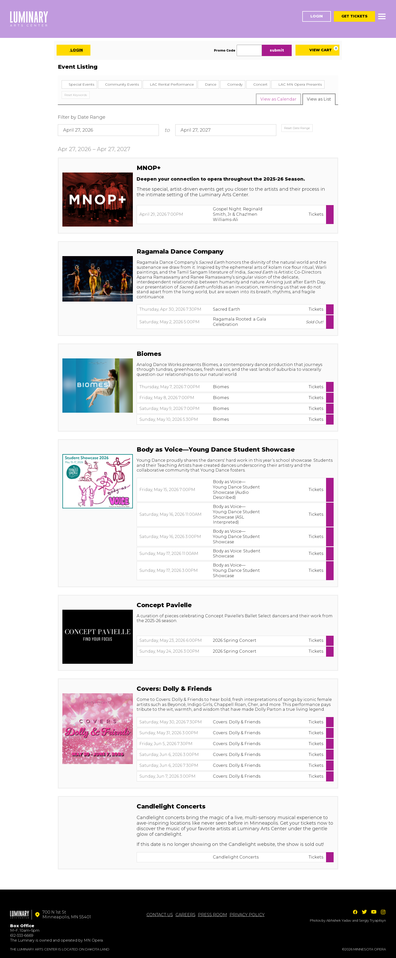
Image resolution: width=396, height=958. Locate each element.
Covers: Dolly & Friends (174, 688)
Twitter (364, 912)
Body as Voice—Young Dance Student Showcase (216, 449)
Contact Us (159, 914)
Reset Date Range (297, 128)
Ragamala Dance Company (180, 251)
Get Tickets (354, 16)
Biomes (149, 353)
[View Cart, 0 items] (317, 50)
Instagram (383, 912)
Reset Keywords (75, 95)
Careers (185, 914)
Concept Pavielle (164, 605)
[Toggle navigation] (382, 16)
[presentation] (97, 199)
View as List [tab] (319, 99)
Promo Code (224, 50)
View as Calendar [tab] (278, 99)
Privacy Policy (247, 914)
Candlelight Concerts (171, 806)
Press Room (212, 914)
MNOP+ (149, 167)
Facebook (355, 912)
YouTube (374, 912)
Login (316, 16)
